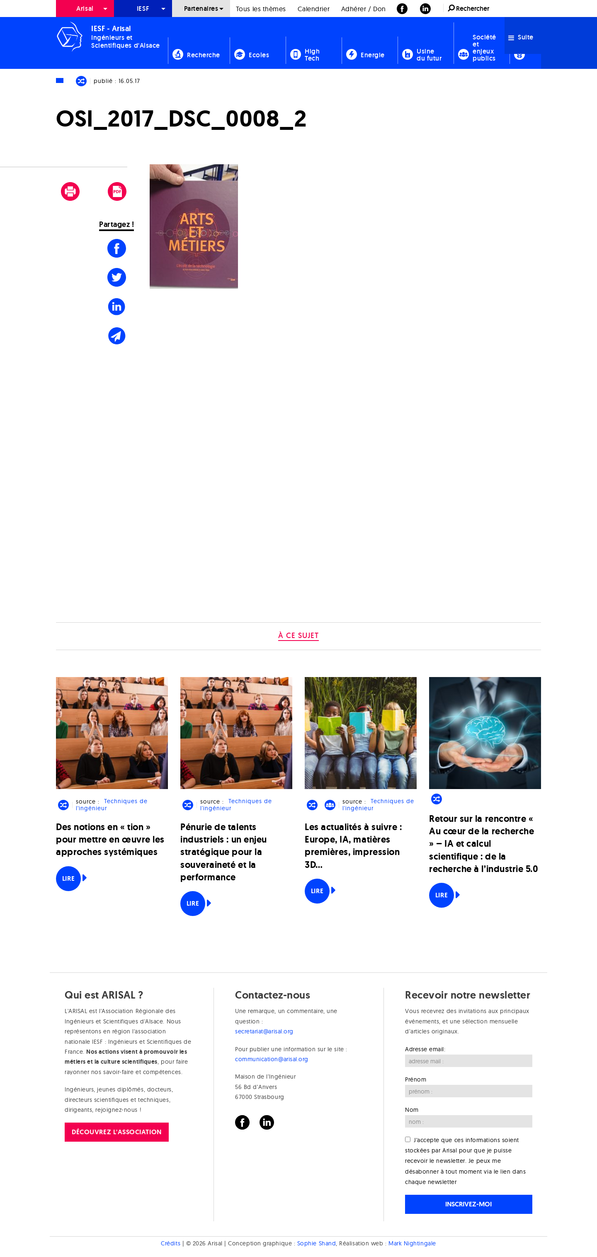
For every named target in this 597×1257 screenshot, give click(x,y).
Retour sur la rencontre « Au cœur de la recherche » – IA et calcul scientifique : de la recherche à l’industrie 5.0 (484, 844)
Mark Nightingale (412, 1243)
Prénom (415, 1079)
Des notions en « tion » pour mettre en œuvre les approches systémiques (110, 839)
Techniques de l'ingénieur (111, 805)
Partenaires (201, 8)
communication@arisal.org (271, 1059)
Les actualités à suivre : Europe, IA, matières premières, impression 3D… (353, 846)
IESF (143, 8)
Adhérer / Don (363, 9)
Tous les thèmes (261, 9)
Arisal (84, 8)
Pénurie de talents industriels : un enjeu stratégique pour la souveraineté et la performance (223, 852)
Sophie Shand (316, 1243)
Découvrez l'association (116, 1132)
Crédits (170, 1243)
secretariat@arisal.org (264, 1031)
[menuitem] (85, 8)
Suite (521, 37)
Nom (412, 1109)
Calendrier (314, 9)
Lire (68, 878)
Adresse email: (425, 1049)
